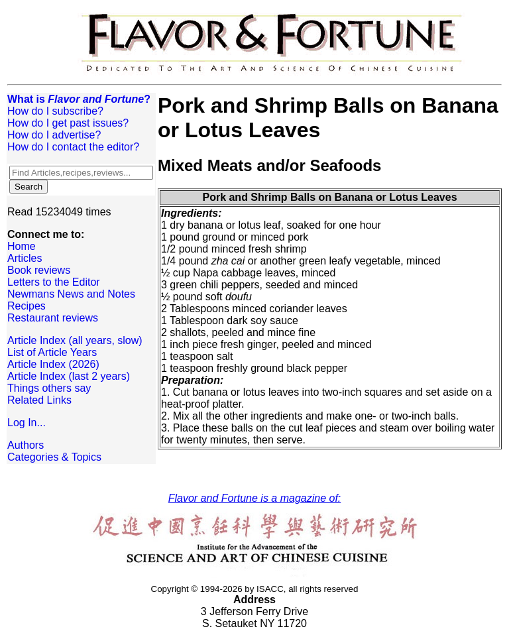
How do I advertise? (54, 135)
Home (21, 246)
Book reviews (38, 270)
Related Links (39, 400)
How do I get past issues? (68, 123)
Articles (24, 258)
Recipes (26, 306)
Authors (25, 445)
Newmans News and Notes (71, 294)
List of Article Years (52, 352)
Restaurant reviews (52, 317)
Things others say (49, 388)
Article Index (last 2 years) (68, 376)
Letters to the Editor (53, 282)
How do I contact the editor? (73, 146)
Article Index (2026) (53, 364)
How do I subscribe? (55, 111)
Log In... (26, 422)
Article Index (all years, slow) (74, 340)
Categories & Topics (54, 457)
